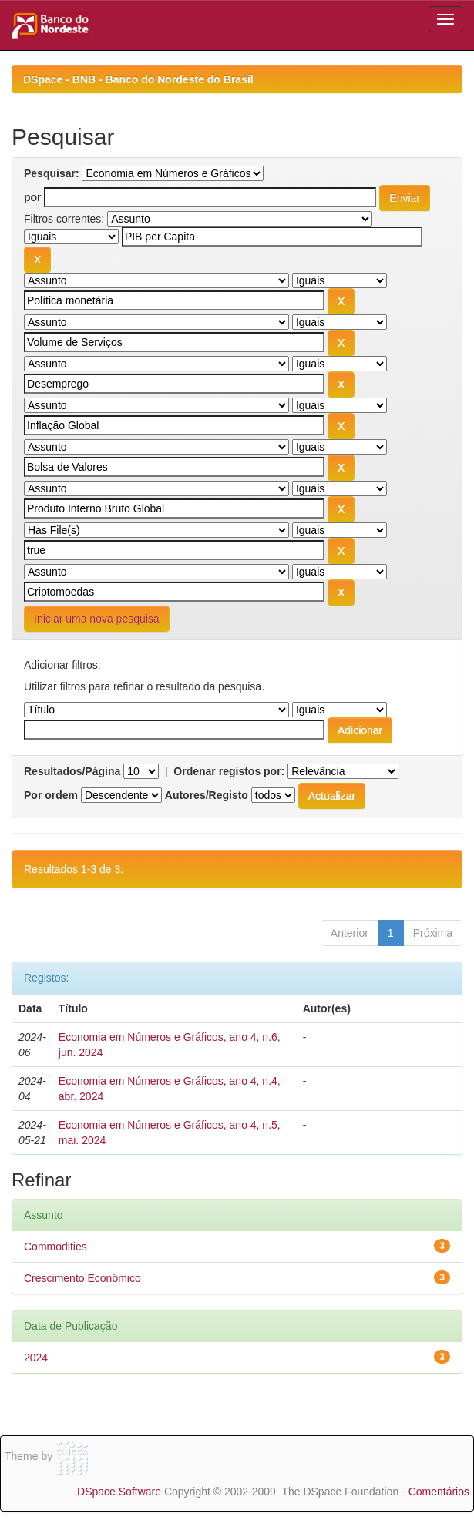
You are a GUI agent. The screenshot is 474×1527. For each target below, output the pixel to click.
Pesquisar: (51, 173)
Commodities (55, 1246)
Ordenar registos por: (228, 771)
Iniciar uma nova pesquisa (97, 618)
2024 (36, 1357)
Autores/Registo (206, 795)
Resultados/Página (72, 771)
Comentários (438, 1491)
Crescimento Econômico (82, 1278)
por (33, 197)
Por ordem (51, 795)
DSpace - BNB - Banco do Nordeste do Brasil (138, 79)
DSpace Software (119, 1491)
